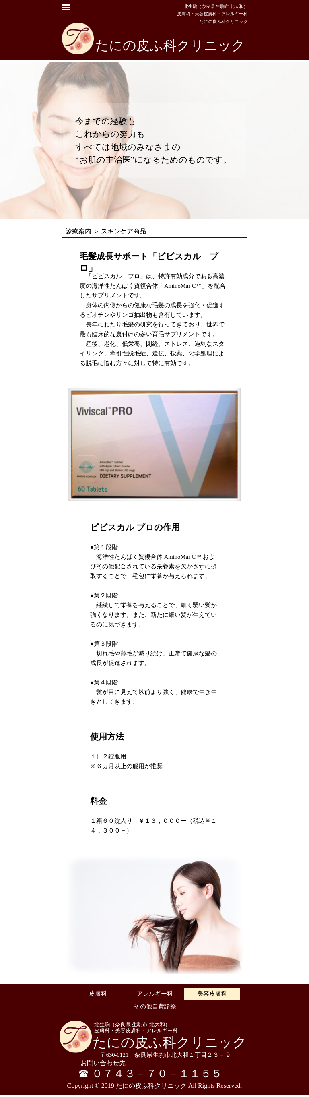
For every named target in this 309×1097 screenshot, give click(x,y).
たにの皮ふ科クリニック (170, 45)
